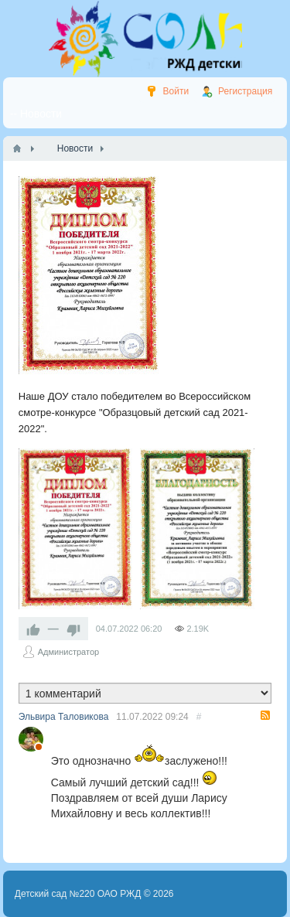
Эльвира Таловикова (64, 716)
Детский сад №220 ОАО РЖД (78, 893)
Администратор (68, 651)
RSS (265, 715)
